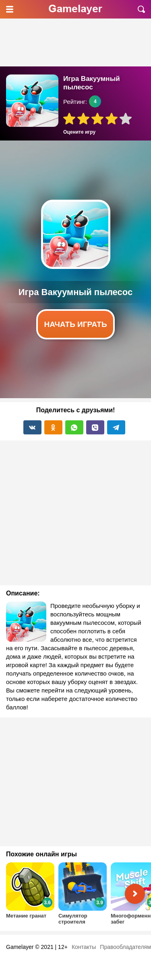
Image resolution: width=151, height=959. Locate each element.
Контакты (84, 947)
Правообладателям (125, 947)
